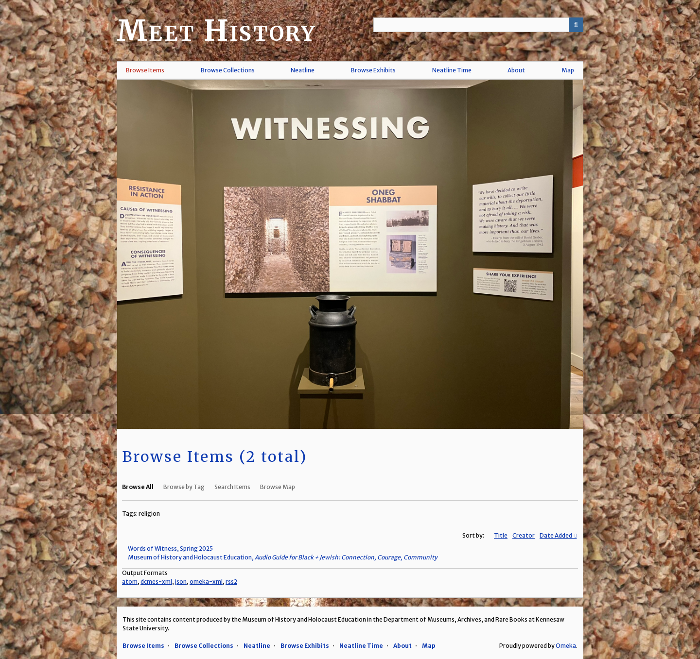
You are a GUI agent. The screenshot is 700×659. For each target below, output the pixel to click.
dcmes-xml (156, 581)
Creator (523, 535)
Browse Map (277, 486)
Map (567, 70)
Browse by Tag (184, 486)
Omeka (566, 645)
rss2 (231, 581)
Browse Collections (228, 70)
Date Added (556, 535)
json (181, 581)
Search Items (232, 486)
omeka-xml (206, 581)
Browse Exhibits (373, 70)
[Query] (478, 24)
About (516, 70)
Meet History (216, 30)
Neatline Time (452, 70)
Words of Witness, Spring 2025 (170, 548)
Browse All (138, 486)
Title (501, 535)
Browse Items (145, 70)
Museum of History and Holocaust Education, (283, 557)
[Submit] (576, 24)
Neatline (303, 70)
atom (130, 581)
